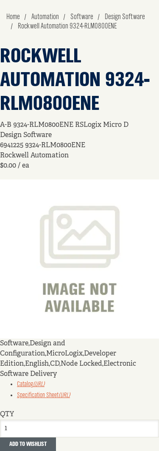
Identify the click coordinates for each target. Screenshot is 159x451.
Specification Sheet (43, 395)
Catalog (31, 384)
